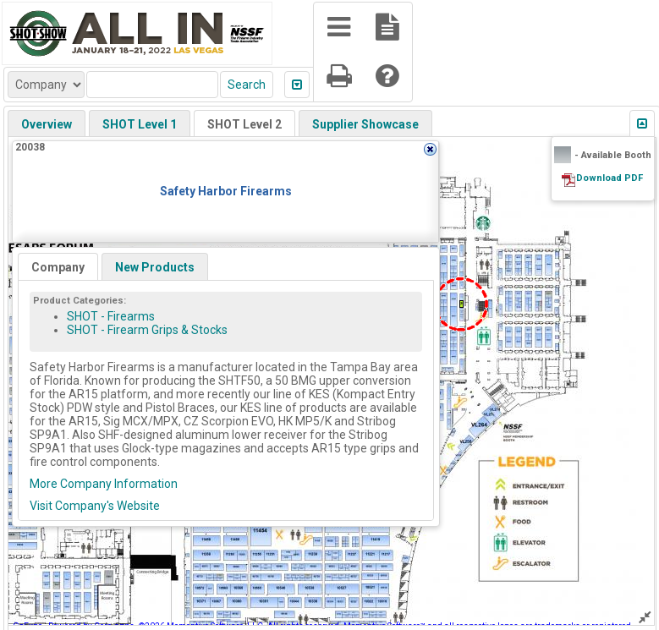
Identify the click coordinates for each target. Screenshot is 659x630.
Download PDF (609, 178)
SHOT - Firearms (111, 316)
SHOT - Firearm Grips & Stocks (147, 330)
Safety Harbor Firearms (226, 191)
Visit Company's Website (95, 505)
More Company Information (104, 483)
